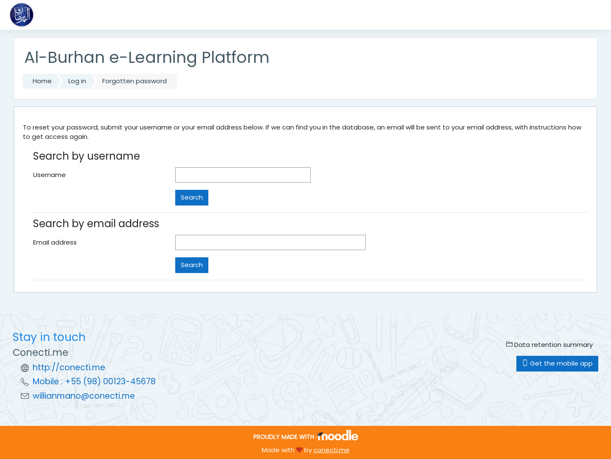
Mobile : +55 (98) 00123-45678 (94, 381)
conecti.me (332, 449)
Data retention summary (549, 344)
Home (42, 80)
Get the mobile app (557, 363)
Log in (77, 80)
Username (49, 174)
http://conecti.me (69, 367)
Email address (55, 242)
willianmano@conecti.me (84, 396)
